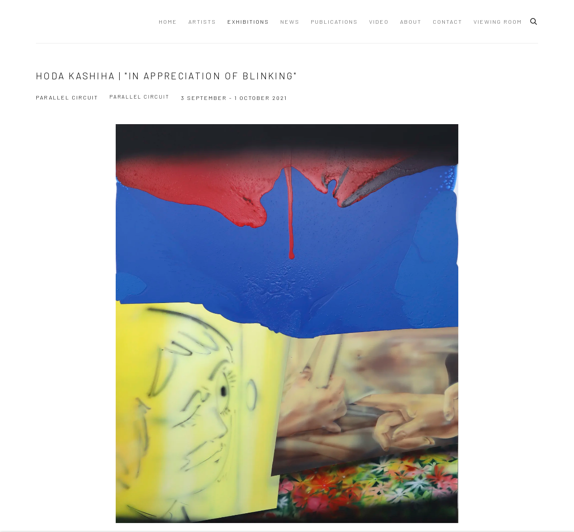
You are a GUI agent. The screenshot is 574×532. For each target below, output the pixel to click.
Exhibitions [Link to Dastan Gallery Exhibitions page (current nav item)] (248, 21)
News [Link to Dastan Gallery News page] (290, 21)
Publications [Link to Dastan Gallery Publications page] (334, 21)
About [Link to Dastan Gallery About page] (411, 21)
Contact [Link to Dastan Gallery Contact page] (447, 21)
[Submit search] (534, 20)
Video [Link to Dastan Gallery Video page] (379, 21)
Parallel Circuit (139, 96)
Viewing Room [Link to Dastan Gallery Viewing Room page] (498, 21)
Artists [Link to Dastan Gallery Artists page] (202, 21)
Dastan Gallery (67, 21)
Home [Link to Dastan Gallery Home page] (168, 21)
